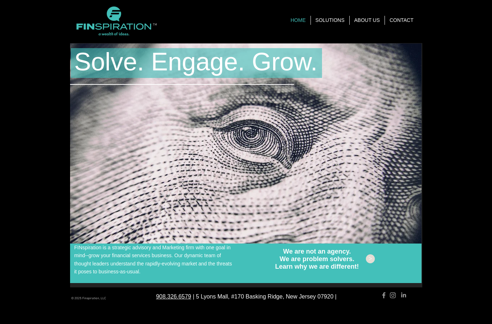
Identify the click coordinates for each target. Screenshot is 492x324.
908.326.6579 (173, 296)
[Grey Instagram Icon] (393, 295)
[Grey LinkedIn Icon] (403, 294)
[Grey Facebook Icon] (384, 295)
